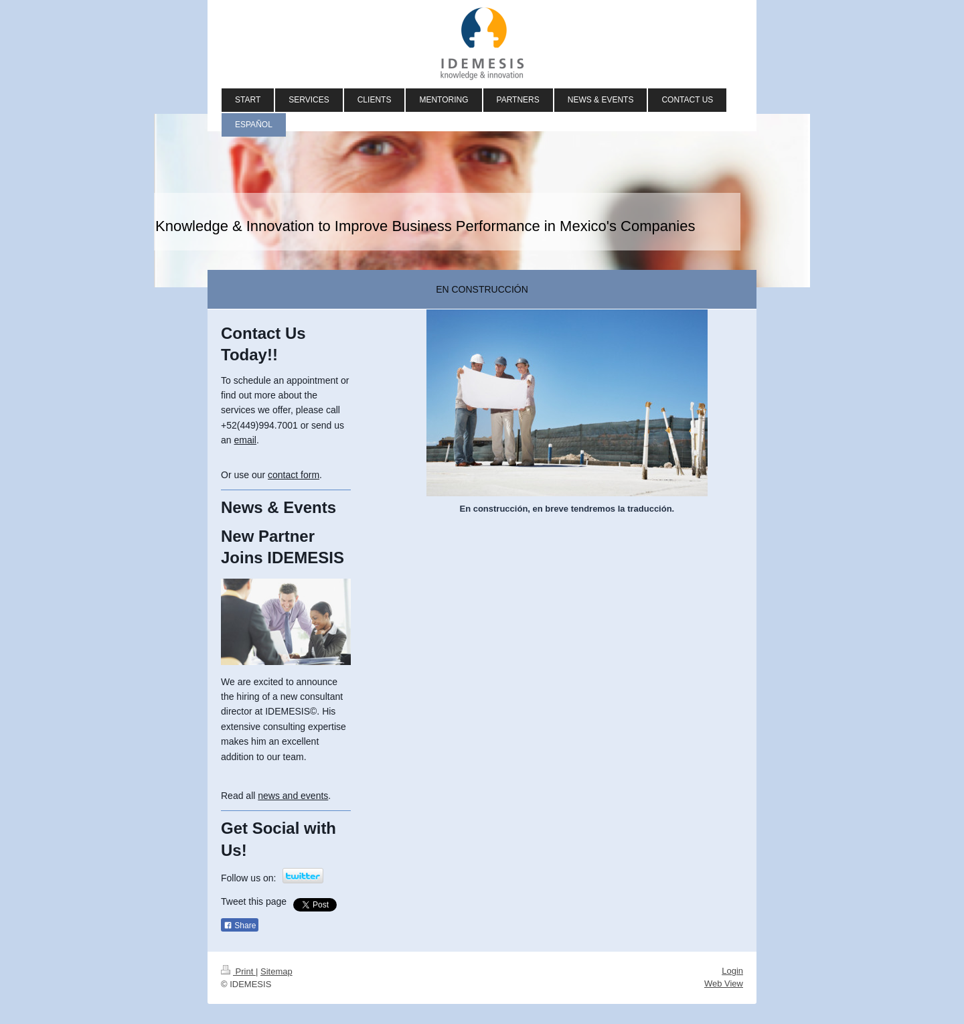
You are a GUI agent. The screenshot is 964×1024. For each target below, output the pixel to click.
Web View (723, 983)
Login (732, 971)
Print (238, 971)
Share (240, 925)
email (245, 440)
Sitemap (276, 971)
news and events (293, 795)
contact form (293, 474)
